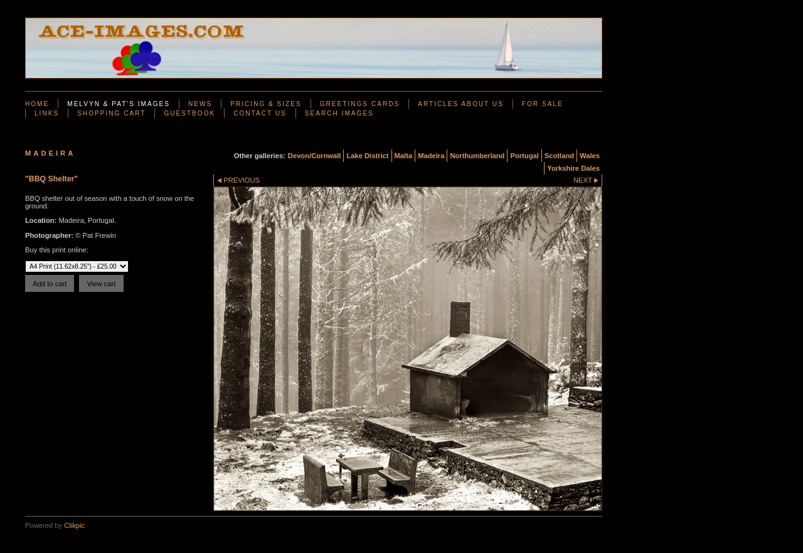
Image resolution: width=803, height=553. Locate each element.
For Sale (542, 103)
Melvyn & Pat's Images (118, 103)
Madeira (431, 155)
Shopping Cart (111, 113)
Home (37, 103)
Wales (590, 155)
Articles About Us (461, 103)
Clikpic (74, 525)
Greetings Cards (360, 103)
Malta (404, 155)
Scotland (559, 155)
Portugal (524, 155)
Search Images (339, 113)
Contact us (260, 113)
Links (47, 113)
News (200, 103)
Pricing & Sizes (265, 103)
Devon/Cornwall (314, 155)
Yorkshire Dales (573, 168)
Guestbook (189, 113)
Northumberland (477, 155)
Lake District (367, 155)
